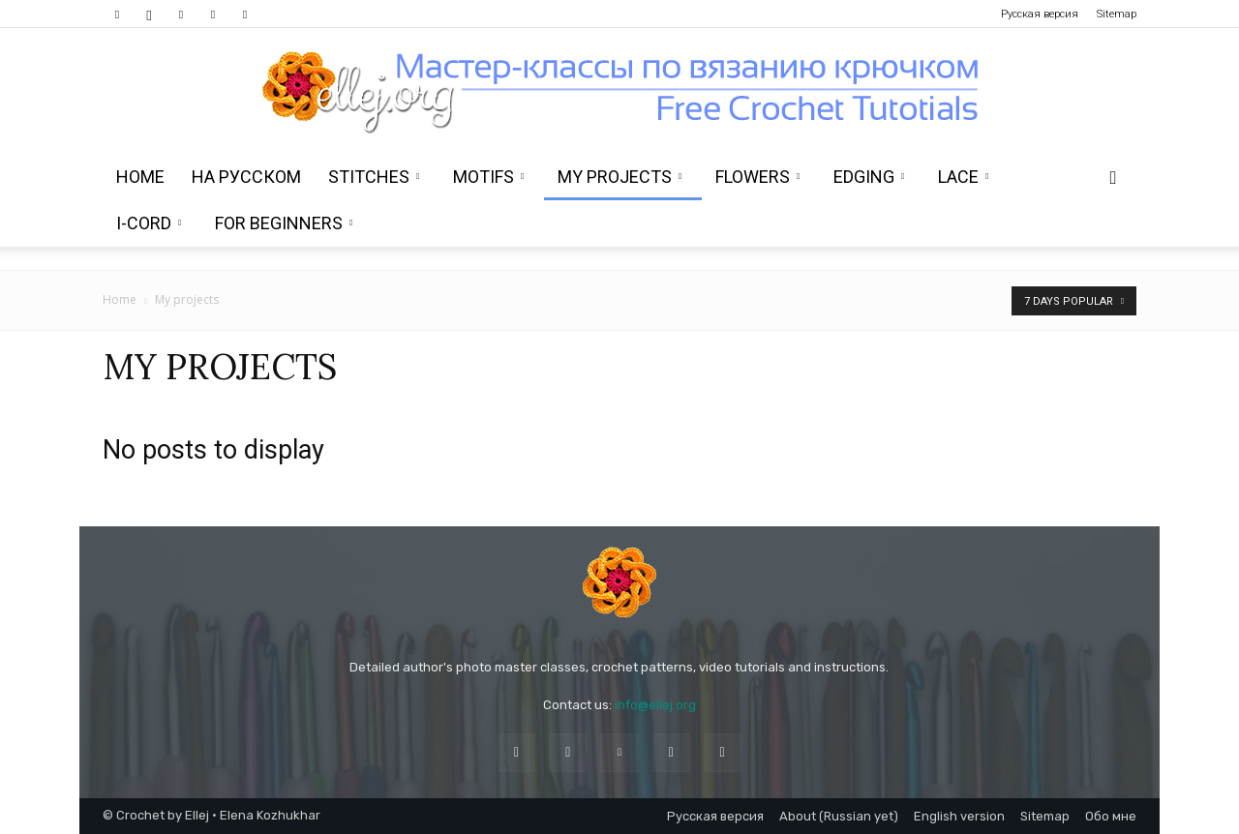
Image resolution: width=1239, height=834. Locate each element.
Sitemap (1116, 14)
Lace (963, 176)
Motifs (488, 176)
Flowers (757, 176)
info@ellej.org (655, 705)
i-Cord (148, 223)
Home (140, 176)
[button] (1113, 178)
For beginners (283, 223)
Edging (868, 176)
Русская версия (1039, 14)
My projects (619, 176)
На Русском (246, 176)
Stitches (373, 176)
